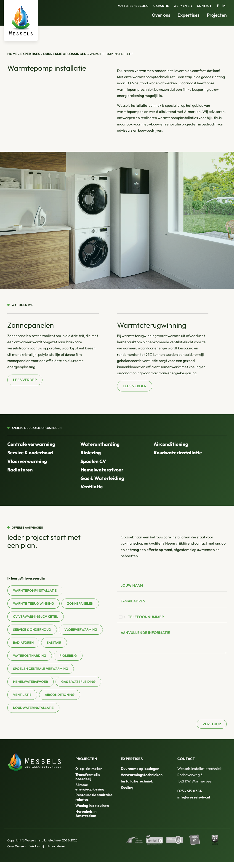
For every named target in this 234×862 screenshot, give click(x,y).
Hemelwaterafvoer (101, 470)
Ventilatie (91, 487)
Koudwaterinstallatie (178, 452)
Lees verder (25, 380)
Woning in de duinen (92, 805)
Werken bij (183, 6)
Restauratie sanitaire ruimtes (93, 797)
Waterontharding (100, 444)
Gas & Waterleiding (102, 478)
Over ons (161, 15)
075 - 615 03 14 (189, 791)
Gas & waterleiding (78, 682)
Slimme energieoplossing (89, 786)
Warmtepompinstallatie (35, 590)
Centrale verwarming (31, 444)
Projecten (217, 15)
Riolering (90, 452)
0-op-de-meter (88, 768)
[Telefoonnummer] (172, 617)
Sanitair (54, 643)
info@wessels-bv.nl (193, 797)
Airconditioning (171, 444)
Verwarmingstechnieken (141, 774)
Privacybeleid (57, 846)
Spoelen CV (93, 461)
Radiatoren (20, 470)
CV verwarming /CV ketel (35, 617)
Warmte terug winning (33, 603)
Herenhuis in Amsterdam (85, 813)
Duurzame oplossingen (65, 54)
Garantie (161, 6)
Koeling (127, 787)
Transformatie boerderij (87, 776)
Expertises (188, 15)
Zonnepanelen (80, 603)
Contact (204, 6)
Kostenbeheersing (133, 6)
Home (12, 54)
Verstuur (211, 724)
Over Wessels (16, 846)
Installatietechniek (137, 781)
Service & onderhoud (30, 452)
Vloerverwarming (27, 461)
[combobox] (122, 617)
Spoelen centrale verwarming (40, 669)
